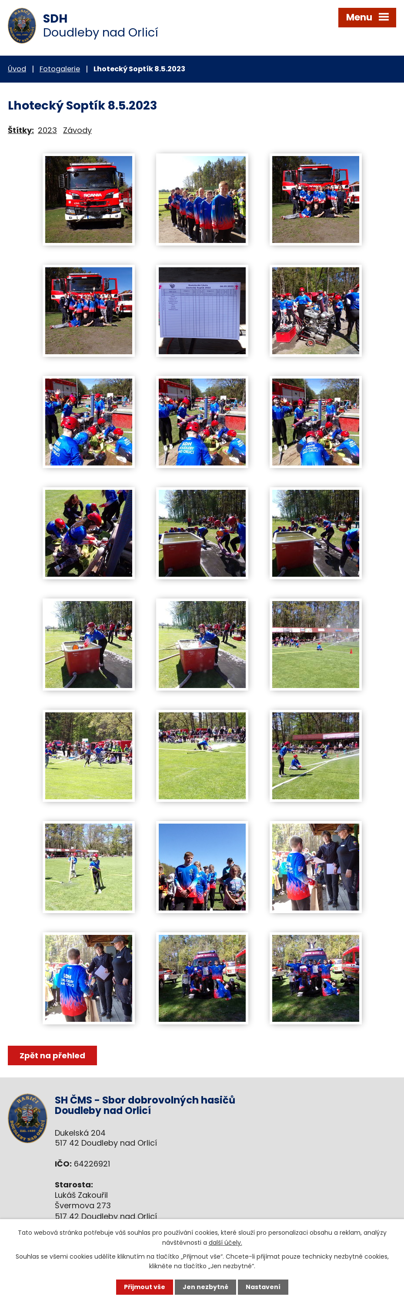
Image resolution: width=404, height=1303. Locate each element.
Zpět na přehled (52, 1055)
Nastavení (263, 1287)
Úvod (17, 69)
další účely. (225, 1242)
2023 (47, 130)
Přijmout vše (144, 1287)
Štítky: (21, 130)
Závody (77, 130)
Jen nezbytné (205, 1287)
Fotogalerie (60, 69)
